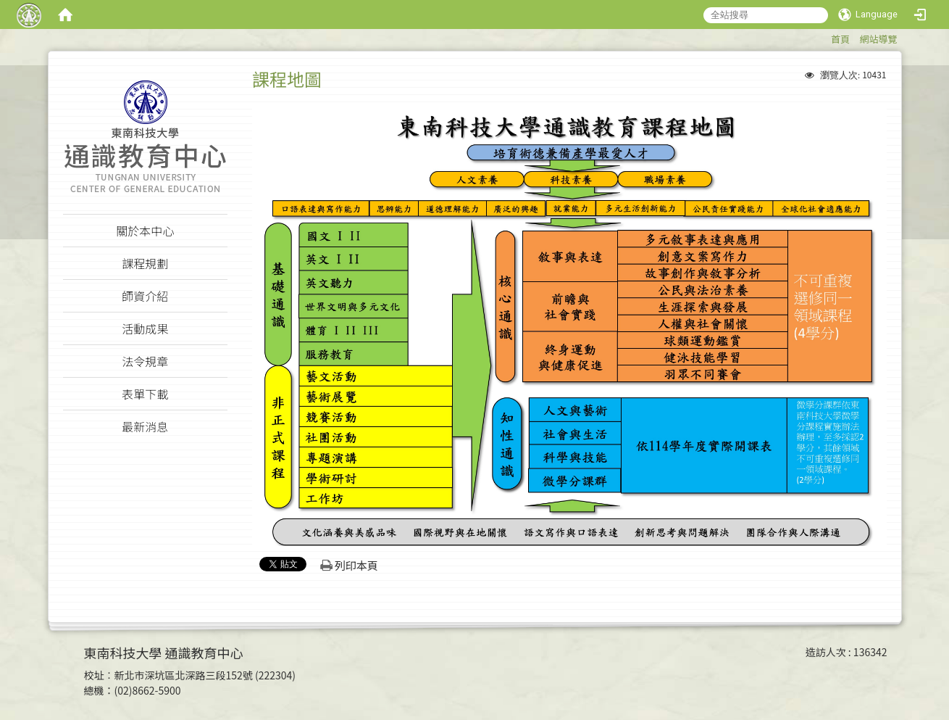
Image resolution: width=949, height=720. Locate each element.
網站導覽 (878, 39)
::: (824, 37)
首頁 (840, 39)
